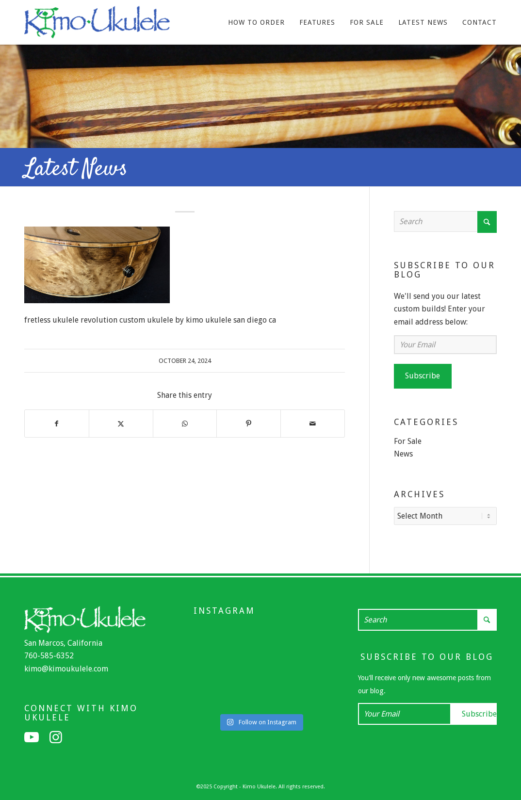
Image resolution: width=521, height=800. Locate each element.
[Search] (445, 221)
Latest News (76, 169)
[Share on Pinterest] (248, 423)
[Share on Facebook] (57, 423)
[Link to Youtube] (31, 736)
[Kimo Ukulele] (97, 25)
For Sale (408, 441)
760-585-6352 (49, 654)
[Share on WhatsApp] (185, 423)
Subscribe (422, 375)
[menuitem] (256, 22)
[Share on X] (121, 423)
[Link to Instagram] (56, 736)
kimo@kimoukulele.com (66, 667)
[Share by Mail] (312, 423)
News (403, 453)
